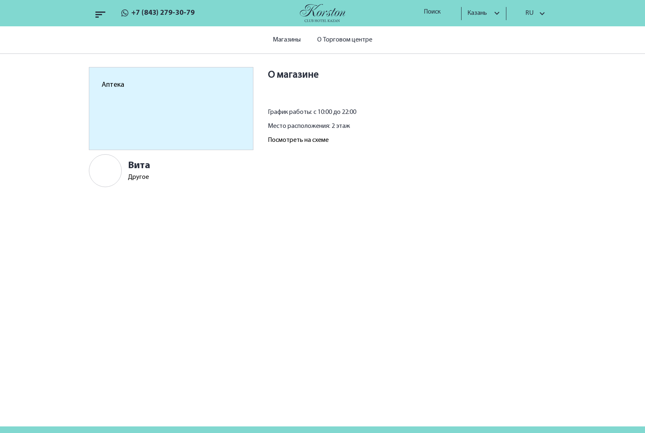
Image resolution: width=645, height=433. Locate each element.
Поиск (435, 12)
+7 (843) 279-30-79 (163, 13)
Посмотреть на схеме (298, 140)
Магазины (287, 40)
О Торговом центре (344, 40)
